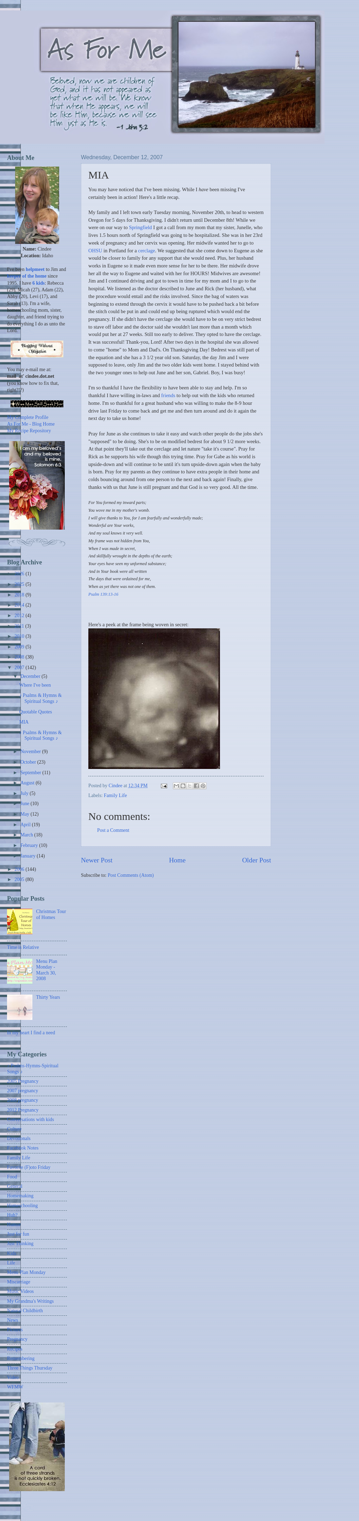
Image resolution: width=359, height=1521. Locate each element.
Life (11, 1263)
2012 (19, 615)
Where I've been (35, 685)
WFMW (15, 1387)
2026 (19, 573)
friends (168, 395)
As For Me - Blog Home (31, 424)
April (26, 824)
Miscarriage (18, 1281)
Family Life (115, 795)
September (31, 772)
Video (13, 1377)
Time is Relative (23, 947)
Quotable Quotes (35, 711)
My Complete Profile (27, 417)
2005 (19, 879)
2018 (19, 594)
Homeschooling (22, 1205)
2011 (19, 626)
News (12, 1320)
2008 (19, 657)
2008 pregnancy (22, 1100)
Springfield (140, 227)
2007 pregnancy (22, 1090)
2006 (19, 869)
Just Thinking (20, 1243)
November (31, 751)
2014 (19, 605)
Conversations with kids (30, 1119)
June (25, 803)
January (28, 856)
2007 (19, 667)
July (25, 793)
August (28, 782)
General (15, 1186)
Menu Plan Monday (26, 1272)
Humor (14, 1224)
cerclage (146, 250)
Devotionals (19, 1138)
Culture (14, 1129)
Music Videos (20, 1291)
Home (177, 860)
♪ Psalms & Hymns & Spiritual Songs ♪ (40, 698)
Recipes (15, 1349)
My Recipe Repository (29, 430)
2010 (19, 636)
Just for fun (18, 1234)
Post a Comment (113, 830)
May (25, 814)
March (27, 834)
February (29, 845)
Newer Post (97, 860)
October (28, 762)
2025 (19, 584)
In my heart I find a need (31, 1032)
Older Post (256, 860)
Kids (11, 1253)
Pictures (15, 1329)
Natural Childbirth (25, 1310)
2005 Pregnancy (22, 1081)
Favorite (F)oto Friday (28, 1167)
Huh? (12, 1215)
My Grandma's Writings (30, 1301)
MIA (24, 722)
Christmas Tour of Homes (51, 914)
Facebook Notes (22, 1148)
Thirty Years (48, 997)
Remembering (20, 1358)
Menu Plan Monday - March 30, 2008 (46, 970)
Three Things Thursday (29, 1368)
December (31, 676)
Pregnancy (17, 1339)
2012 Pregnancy (22, 1110)
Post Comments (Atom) (131, 875)
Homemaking (20, 1195)
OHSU (95, 250)
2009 (19, 646)
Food (12, 1176)
